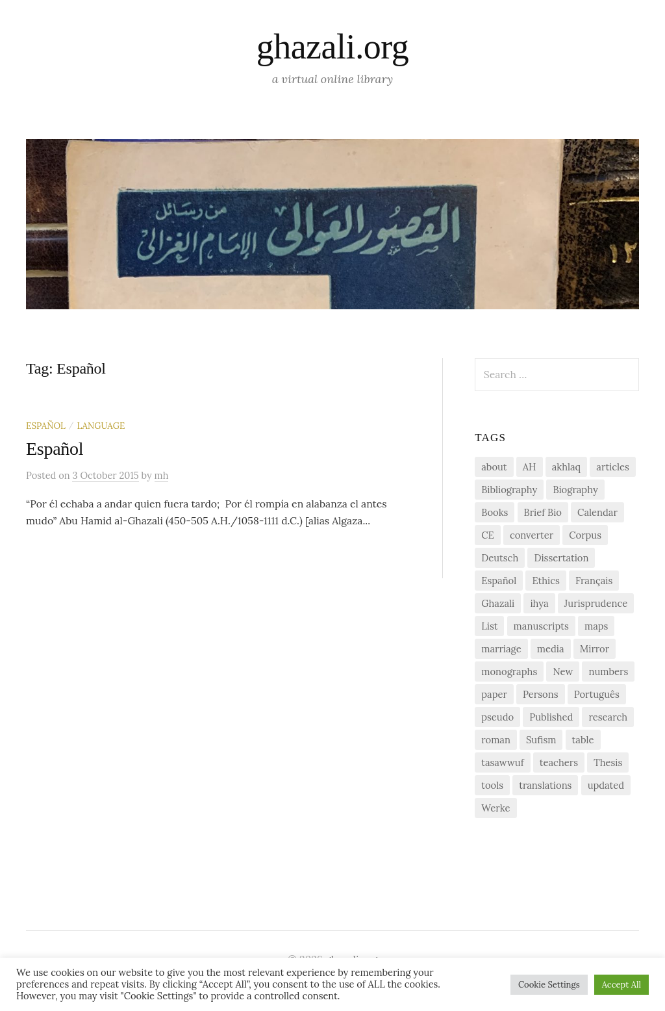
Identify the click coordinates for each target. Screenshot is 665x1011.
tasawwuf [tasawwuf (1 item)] (502, 762)
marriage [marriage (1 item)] (501, 649)
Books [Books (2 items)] (494, 512)
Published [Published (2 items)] (551, 717)
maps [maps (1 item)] (596, 626)
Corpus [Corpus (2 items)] (585, 535)
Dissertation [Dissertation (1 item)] (561, 558)
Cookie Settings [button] (549, 984)
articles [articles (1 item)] (612, 467)
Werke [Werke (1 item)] (495, 808)
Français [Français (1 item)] (593, 580)
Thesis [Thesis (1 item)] (608, 762)
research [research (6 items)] (607, 717)
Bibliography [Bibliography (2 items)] (509, 489)
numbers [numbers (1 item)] (608, 671)
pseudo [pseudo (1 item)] (497, 717)
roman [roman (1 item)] (495, 740)
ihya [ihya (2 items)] (539, 603)
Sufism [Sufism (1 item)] (541, 740)
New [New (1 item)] (563, 671)
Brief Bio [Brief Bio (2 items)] (543, 512)
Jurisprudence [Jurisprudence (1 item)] (595, 603)
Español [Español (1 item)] (498, 580)
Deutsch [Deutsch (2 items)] (499, 558)
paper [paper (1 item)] (494, 694)
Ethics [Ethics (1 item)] (546, 580)
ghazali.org (332, 46)
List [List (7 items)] (489, 626)
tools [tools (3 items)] (492, 785)
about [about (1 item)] (494, 467)
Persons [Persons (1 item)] (540, 694)
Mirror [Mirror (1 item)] (594, 649)
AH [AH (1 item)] (529, 467)
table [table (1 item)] (583, 740)
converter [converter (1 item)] (531, 535)
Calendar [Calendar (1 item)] (597, 512)
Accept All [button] (621, 984)
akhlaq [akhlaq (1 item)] (566, 467)
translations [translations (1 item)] (545, 785)
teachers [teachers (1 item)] (559, 762)
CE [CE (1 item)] (487, 535)
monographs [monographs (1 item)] (509, 671)
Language (101, 425)
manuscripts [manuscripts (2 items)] (541, 626)
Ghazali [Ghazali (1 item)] (497, 603)
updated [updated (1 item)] (606, 785)
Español (46, 425)
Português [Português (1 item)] (597, 694)
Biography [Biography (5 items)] (575, 489)
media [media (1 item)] (550, 649)
